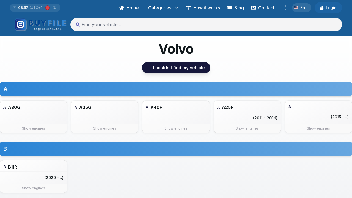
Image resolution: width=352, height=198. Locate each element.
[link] (179, 67)
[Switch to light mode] (285, 8)
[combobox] (200, 24)
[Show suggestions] (334, 24)
